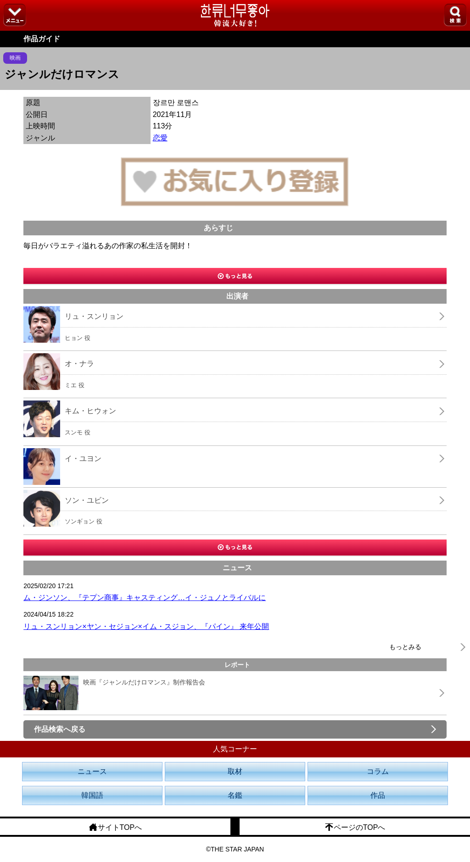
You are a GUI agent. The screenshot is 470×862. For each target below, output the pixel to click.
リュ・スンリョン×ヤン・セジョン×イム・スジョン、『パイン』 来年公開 (146, 626)
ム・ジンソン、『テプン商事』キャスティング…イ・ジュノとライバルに (144, 597)
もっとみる (405, 647)
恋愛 (160, 138)
